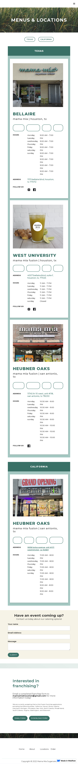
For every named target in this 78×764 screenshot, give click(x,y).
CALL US (47, 128)
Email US (58, 128)
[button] (74, 3)
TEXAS (30, 39)
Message (12, 641)
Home (21, 749)
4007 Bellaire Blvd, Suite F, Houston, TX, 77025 (40, 276)
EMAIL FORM (20, 718)
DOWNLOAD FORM (39, 718)
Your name (13, 624)
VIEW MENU (18, 128)
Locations (44, 749)
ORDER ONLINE (33, 128)
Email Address (14, 633)
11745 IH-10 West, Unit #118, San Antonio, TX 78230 (40, 394)
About (32, 749)
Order (53, 749)
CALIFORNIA (46, 39)
